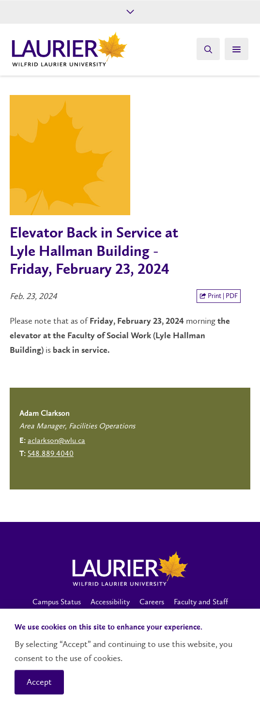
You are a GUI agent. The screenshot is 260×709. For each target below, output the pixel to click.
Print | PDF (218, 296)
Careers (151, 601)
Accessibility (110, 601)
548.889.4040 (51, 453)
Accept (39, 682)
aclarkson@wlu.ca (56, 440)
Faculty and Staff (201, 601)
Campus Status (56, 601)
